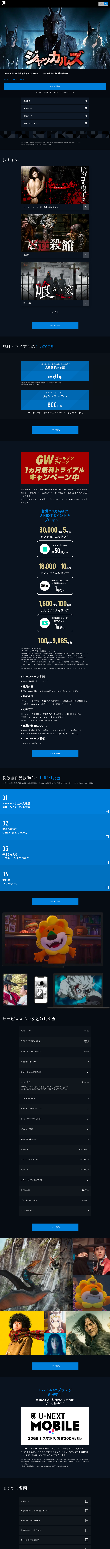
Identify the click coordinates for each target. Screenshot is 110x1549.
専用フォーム (28, 717)
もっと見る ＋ (55, 312)
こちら (72, 92)
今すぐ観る (55, 86)
